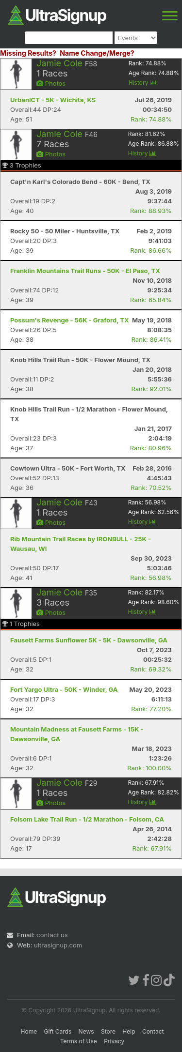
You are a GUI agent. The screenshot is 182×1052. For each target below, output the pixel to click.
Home (29, 1031)
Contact (153, 1031)
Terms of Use (78, 1041)
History (143, 82)
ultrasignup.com (58, 945)
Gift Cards (58, 1031)
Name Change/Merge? (97, 53)
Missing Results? (28, 53)
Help (128, 1031)
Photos (51, 83)
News (86, 1031)
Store (108, 1031)
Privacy (114, 1041)
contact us (51, 935)
